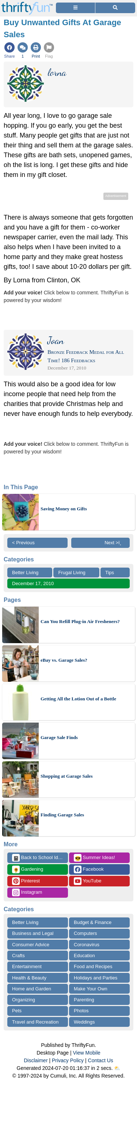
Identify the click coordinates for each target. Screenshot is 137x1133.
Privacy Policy (68, 1060)
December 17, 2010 (33, 583)
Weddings (84, 1022)
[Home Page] (27, 4)
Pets (17, 1010)
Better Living (25, 572)
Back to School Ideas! (39, 858)
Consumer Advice (30, 944)
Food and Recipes (93, 966)
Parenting (84, 999)
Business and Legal (32, 933)
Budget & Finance (92, 922)
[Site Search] (115, 8)
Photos (81, 1010)
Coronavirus (86, 944)
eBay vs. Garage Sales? (64, 660)
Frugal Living (71, 572)
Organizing (23, 999)
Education (84, 955)
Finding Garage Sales (62, 814)
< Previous (23, 542)
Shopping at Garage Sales (67, 776)
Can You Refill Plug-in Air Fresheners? (80, 621)
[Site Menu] (75, 8)
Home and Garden (31, 988)
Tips (109, 572)
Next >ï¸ (114, 542)
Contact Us (100, 1060)
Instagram (27, 892)
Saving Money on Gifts (64, 508)
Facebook (89, 869)
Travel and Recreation (35, 1022)
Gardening (27, 869)
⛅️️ (117, 1068)
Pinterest (26, 881)
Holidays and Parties (95, 978)
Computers (85, 933)
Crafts (18, 955)
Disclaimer (35, 1060)
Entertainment (27, 966)
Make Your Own (90, 988)
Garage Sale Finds (59, 737)
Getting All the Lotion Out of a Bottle (78, 698)
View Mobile (86, 1053)
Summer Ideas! (94, 858)
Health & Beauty (29, 978)
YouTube (87, 881)
